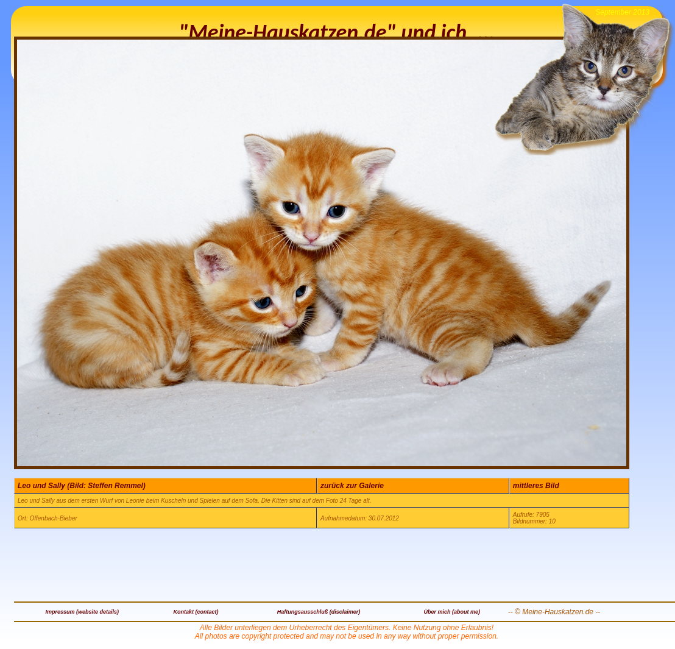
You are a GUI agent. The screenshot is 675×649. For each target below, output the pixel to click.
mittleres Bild (536, 485)
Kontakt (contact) (196, 612)
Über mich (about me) (451, 612)
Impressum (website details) (82, 612)
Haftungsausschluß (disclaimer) (319, 612)
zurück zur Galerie (352, 485)
